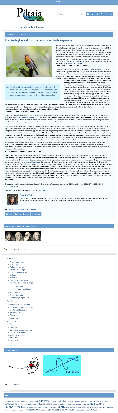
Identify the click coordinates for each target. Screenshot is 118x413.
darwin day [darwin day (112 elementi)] (37, 404)
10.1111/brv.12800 (11, 186)
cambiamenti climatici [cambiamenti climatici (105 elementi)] (59, 401)
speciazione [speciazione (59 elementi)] (44, 410)
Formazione (14, 315)
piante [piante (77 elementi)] (15, 410)
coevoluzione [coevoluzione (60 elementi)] (88, 401)
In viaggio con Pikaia (23, 289)
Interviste (13, 338)
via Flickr (42, 190)
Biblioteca (13, 327)
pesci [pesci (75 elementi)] (10, 410)
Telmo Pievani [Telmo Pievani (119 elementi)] (68, 410)
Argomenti (11, 258)
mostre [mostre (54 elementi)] (96, 407)
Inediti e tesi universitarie (19, 335)
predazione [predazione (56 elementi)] (21, 410)
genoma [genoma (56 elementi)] (24, 407)
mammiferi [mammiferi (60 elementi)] (79, 407)
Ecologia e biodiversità (18, 272)
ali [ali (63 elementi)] (15, 401)
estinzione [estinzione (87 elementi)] (62, 404)
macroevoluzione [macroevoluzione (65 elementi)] (69, 407)
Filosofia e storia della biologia (21, 283)
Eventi (9, 301)
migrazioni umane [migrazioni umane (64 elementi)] (87, 407)
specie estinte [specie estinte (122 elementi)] (54, 410)
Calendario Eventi (19, 249)
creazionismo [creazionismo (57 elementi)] (23, 404)
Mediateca (14, 340)
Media (9, 324)
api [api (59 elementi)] (36, 401)
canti (15, 210)
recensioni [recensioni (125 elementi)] (35, 410)
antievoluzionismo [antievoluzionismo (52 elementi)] (29, 401)
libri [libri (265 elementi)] (61, 407)
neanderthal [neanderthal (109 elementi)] (103, 407)
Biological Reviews (75, 63)
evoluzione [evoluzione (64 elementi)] (69, 404)
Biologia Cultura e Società (20, 305)
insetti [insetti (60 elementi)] (40, 407)
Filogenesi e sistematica (19, 280)
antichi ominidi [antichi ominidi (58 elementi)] (21, 401)
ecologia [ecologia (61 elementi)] (54, 404)
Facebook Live (15, 312)
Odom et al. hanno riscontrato (23, 117)
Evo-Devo (13, 278)
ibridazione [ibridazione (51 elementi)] (35, 407)
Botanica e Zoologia (22, 214)
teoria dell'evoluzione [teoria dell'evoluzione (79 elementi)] (83, 410)
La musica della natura (27, 210)
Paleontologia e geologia (19, 298)
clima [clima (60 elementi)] (82, 401)
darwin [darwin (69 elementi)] (29, 404)
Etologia (9, 214)
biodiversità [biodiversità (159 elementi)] (43, 401)
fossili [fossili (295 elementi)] (18, 407)
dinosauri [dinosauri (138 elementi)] (47, 404)
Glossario (16, 385)
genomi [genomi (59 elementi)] (29, 407)
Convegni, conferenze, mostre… (22, 307)
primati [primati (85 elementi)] (27, 410)
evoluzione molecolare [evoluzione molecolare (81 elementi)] (81, 404)
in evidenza (36, 214)
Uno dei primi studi (98, 69)
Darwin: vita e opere (17, 333)
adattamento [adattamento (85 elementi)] (9, 401)
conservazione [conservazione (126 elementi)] (12, 404)
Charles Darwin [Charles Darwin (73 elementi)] (74, 401)
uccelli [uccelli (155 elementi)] (94, 409)
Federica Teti (25, 34)
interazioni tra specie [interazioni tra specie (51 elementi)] (47, 407)
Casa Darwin (20, 286)
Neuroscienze (15, 292)
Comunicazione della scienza (21, 330)
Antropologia (15, 264)
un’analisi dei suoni (33, 162)
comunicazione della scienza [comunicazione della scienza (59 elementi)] (101, 401)
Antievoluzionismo (17, 262)
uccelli (10, 210)
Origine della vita (16, 295)
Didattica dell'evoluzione (19, 310)
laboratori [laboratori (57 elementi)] (56, 407)
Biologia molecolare (17, 267)
